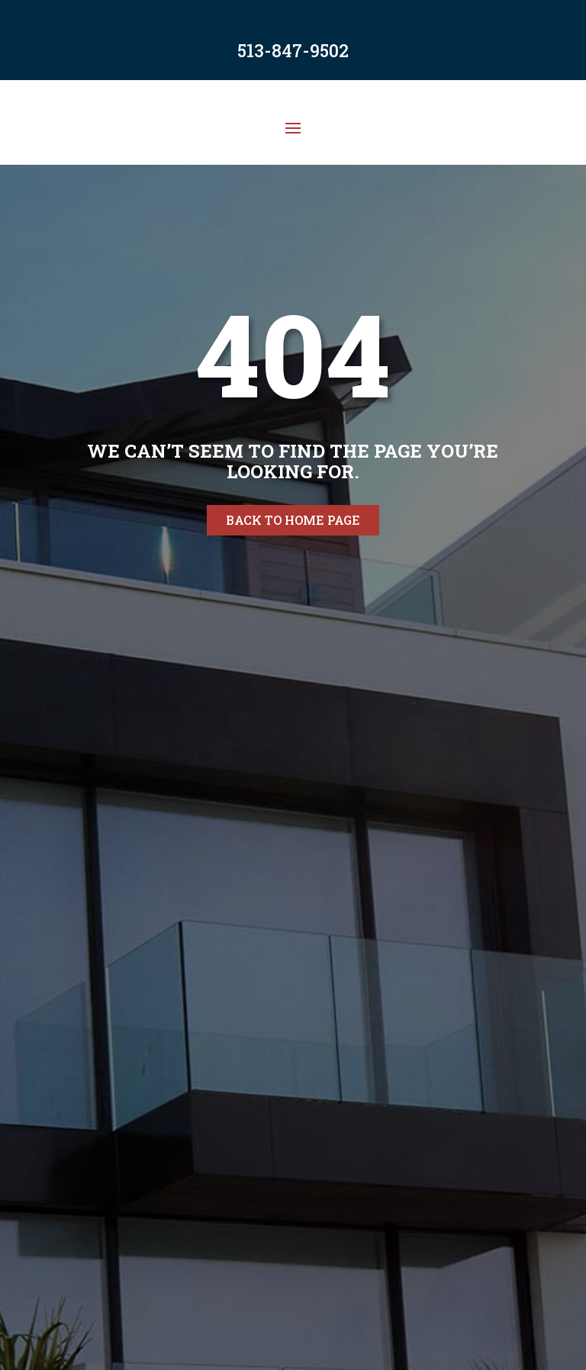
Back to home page (293, 520)
